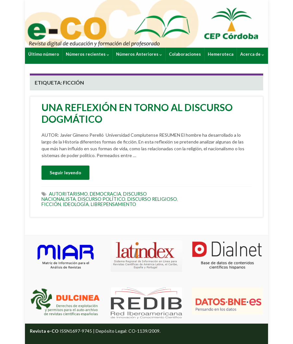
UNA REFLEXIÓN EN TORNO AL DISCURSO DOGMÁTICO (137, 113)
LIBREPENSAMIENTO (113, 204)
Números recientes (87, 54)
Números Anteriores (139, 54)
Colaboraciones (185, 54)
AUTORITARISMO (68, 194)
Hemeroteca (220, 54)
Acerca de (252, 54)
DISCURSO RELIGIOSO (152, 199)
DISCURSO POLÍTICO (101, 199)
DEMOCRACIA (105, 194)
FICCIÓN (51, 204)
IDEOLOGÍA (76, 204)
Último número (43, 54)
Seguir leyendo (65, 172)
